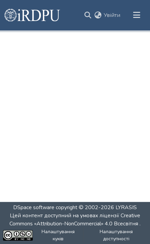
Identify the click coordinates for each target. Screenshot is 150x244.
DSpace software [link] (33, 207)
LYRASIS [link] (126, 207)
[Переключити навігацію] (136, 15)
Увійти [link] (112, 15)
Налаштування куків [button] (58, 235)
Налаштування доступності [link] (116, 235)
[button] (32, 15)
